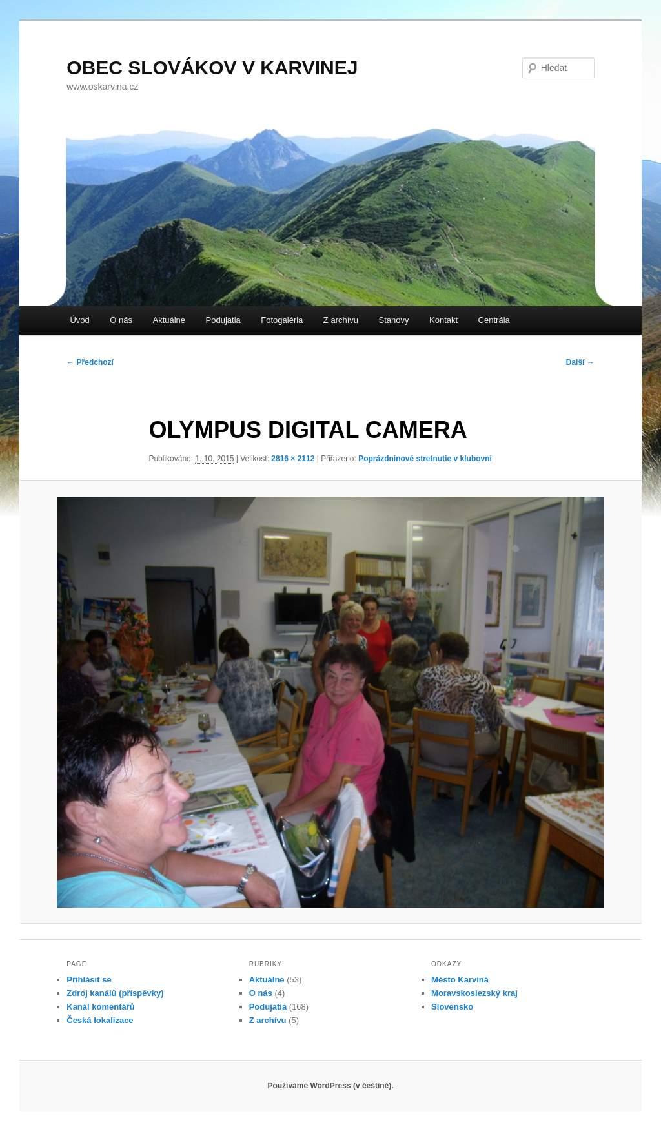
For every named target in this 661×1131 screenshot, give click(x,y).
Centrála (494, 320)
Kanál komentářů (100, 1007)
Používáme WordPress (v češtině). (330, 1085)
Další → (580, 362)
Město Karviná (460, 979)
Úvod (79, 320)
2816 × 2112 (292, 458)
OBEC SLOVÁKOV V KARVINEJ (212, 67)
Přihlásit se (88, 979)
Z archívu (340, 320)
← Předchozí (90, 362)
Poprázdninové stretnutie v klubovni (425, 458)
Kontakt (443, 320)
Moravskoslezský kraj (474, 993)
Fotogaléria (282, 320)
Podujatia (223, 320)
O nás (121, 320)
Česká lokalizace (99, 1020)
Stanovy (394, 320)
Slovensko (452, 1007)
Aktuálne (168, 320)
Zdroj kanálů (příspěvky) (114, 993)
